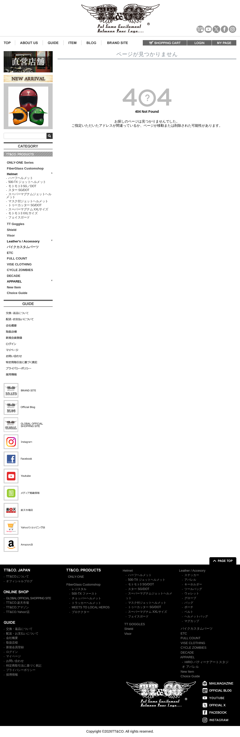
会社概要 (12, 638)
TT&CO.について (17, 576)
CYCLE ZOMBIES (20, 270)
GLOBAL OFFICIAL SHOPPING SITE (28, 598)
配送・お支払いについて (22, 633)
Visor (11, 235)
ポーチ (188, 607)
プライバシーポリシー (21, 670)
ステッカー (191, 575)
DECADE (13, 276)
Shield (12, 230)
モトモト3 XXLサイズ (22, 213)
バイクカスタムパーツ (23, 247)
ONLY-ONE (76, 576)
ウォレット (191, 593)
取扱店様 (12, 642)
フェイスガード (19, 217)
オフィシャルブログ (19, 581)
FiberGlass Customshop (25, 168)
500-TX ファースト (84, 593)
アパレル (190, 579)
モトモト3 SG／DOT (22, 186)
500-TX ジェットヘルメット (27, 182)
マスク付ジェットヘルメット (28, 201)
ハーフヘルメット (20, 178)
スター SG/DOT (18, 190)
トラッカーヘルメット (86, 603)
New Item (14, 287)
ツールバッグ (193, 589)
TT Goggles (15, 224)
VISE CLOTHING (19, 264)
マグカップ (191, 621)
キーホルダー (193, 584)
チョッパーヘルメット (86, 598)
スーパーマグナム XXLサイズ (28, 209)
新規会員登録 (15, 647)
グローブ (190, 598)
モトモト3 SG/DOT (141, 584)
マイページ (13, 656)
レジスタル (79, 589)
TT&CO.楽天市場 (17, 602)
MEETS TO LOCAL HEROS (91, 607)
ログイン (12, 652)
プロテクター (80, 612)
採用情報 (12, 674)
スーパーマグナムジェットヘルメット (28, 196)
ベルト (188, 611)
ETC (10, 253)
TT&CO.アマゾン (17, 607)
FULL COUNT (17, 258)
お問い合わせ (15, 661)
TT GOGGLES (134, 624)
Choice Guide (17, 293)
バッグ (188, 602)
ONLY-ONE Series (20, 162)
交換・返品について (19, 629)
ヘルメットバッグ (196, 616)
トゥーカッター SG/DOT (24, 205)
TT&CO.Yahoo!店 (18, 612)
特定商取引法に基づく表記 (23, 665)
